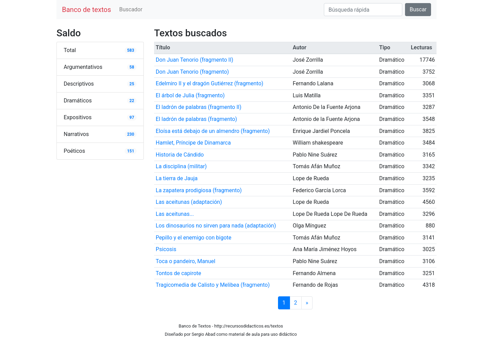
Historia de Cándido (180, 154)
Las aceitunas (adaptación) (189, 202)
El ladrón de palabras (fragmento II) (198, 107)
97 (131, 117)
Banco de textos (86, 9)
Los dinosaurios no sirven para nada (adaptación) (216, 225)
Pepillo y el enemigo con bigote (193, 237)
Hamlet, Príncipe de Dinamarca (193, 142)
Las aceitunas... (175, 214)
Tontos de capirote (178, 273)
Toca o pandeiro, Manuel (185, 261)
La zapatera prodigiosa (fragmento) (199, 190)
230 (130, 134)
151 (130, 151)
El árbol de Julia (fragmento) (190, 95)
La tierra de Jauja (177, 178)
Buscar (418, 9)
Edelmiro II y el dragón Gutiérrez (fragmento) (209, 83)
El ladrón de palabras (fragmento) (196, 119)
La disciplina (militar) (181, 166)
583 (130, 50)
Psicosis (166, 249)
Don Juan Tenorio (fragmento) (192, 72)
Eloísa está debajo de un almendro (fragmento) (213, 131)
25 (131, 84)
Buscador (130, 9)
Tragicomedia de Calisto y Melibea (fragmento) (213, 285)
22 (131, 100)
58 (131, 67)
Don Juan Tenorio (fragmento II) (194, 60)
